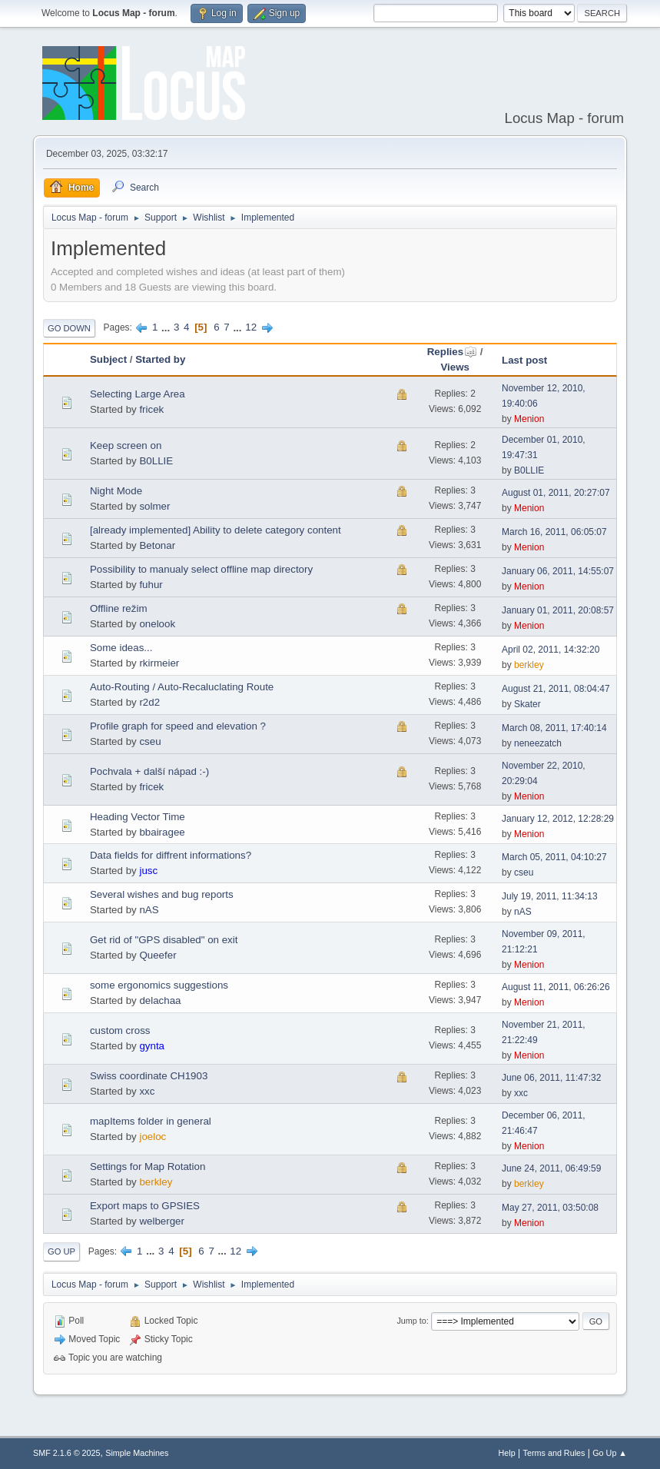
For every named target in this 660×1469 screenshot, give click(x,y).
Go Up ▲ (609, 1452)
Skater (527, 704)
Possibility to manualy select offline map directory (201, 569)
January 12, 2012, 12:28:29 (558, 818)
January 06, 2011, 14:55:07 (558, 571)
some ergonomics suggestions (159, 985)
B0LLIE (156, 461)
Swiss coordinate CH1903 (148, 1076)
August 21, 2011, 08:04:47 (556, 688)
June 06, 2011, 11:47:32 (551, 1077)
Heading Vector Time (137, 817)
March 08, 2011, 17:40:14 (554, 728)
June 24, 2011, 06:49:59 (551, 1168)
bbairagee (161, 832)
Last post (524, 360)
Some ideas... (121, 647)
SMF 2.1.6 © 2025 (67, 1452)
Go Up (61, 1251)
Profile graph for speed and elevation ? (178, 726)
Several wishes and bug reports (162, 894)
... (167, 327)
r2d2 (149, 702)
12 (251, 327)
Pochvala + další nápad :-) (149, 771)
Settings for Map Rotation (147, 1166)
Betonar (157, 545)
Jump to (411, 1320)
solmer (154, 506)
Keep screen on (125, 445)
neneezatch (538, 743)
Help (507, 1452)
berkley (529, 665)
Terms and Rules (554, 1452)
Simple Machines (136, 1452)
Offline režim (119, 608)
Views (454, 367)
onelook (157, 624)
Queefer (157, 955)
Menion (529, 419)
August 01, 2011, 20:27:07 (556, 492)
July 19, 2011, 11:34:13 (550, 896)
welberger (161, 1221)
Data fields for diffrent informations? (170, 855)
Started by (160, 359)
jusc (148, 870)
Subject (108, 359)
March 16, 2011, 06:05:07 (554, 532)
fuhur (150, 584)
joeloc (152, 1136)
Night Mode (116, 491)
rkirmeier (159, 663)
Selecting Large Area (137, 394)
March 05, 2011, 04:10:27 (554, 857)
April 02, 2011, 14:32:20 (550, 649)
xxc (146, 1091)
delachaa (160, 1000)
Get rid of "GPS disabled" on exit (163, 940)
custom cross (120, 1030)
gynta (151, 1046)
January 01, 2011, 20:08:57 (558, 610)
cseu (150, 741)
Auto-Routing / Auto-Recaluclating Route (182, 687)
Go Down (69, 328)
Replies (452, 351)
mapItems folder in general (150, 1121)
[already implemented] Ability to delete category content (215, 530)
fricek (151, 409)
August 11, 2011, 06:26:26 (556, 987)
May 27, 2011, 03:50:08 (550, 1207)
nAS (148, 910)
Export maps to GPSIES (145, 1205)
